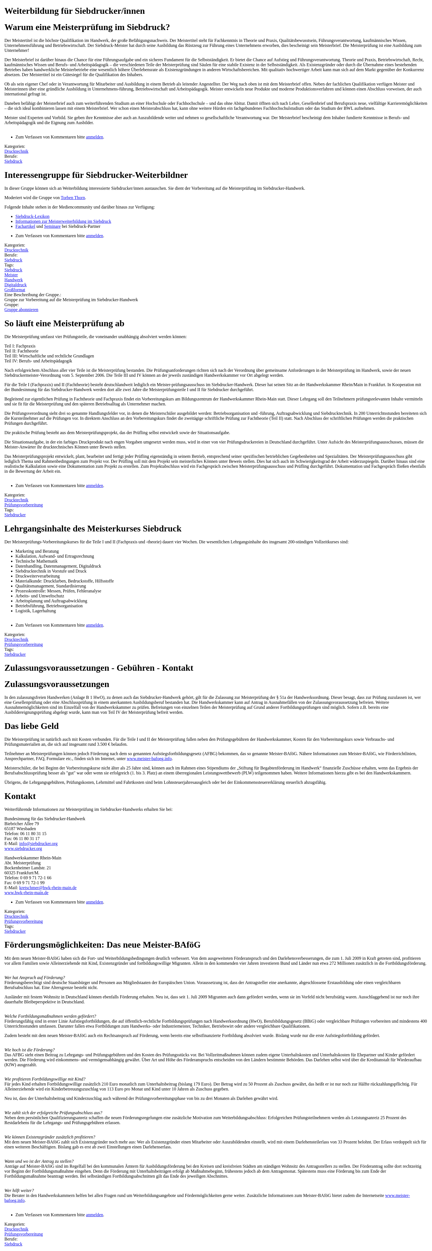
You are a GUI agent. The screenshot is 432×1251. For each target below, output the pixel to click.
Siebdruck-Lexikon (32, 216)
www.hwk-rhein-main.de (26, 892)
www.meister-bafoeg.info (149, 758)
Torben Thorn (73, 197)
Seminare (52, 226)
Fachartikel (25, 226)
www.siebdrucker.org (23, 848)
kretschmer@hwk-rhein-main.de (48, 887)
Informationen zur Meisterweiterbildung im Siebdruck (63, 221)
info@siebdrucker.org (38, 843)
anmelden (94, 137)
